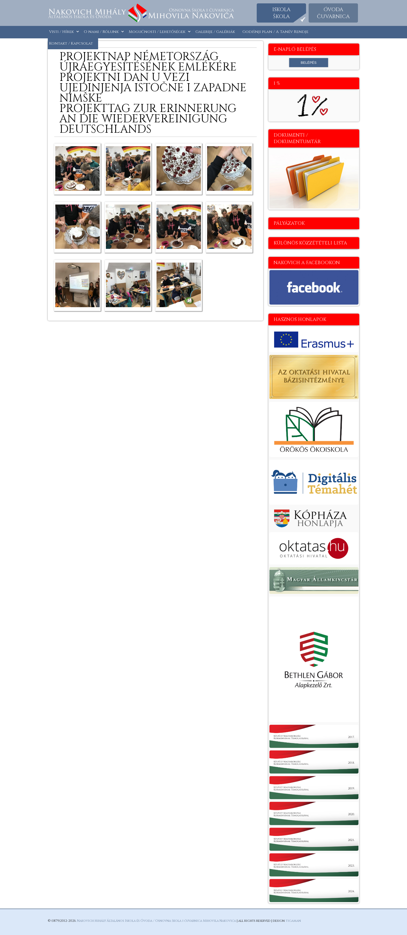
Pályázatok (289, 223)
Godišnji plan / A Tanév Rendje (275, 31)
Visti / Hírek (61, 31)
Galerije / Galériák (215, 31)
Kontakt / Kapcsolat (71, 43)
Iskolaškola (281, 13)
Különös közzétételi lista (310, 243)
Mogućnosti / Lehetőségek (157, 31)
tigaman (293, 921)
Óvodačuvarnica (333, 13)
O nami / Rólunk (101, 31)
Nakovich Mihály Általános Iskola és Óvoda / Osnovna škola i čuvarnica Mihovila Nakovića (156, 921)
